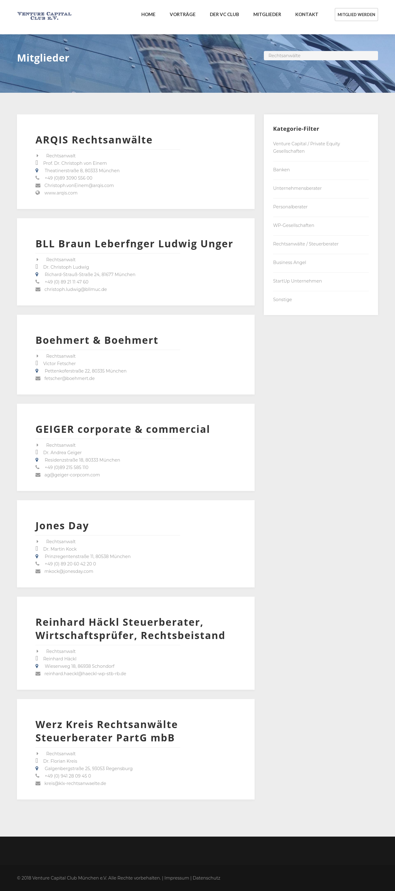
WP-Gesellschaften (293, 225)
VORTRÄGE (183, 14)
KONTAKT (306, 14)
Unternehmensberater (297, 188)
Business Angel (289, 262)
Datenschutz (206, 878)
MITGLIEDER (267, 14)
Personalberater (290, 207)
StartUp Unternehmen (297, 281)
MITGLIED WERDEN (356, 14)
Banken (281, 170)
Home (148, 14)
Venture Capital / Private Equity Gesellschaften (306, 147)
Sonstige (282, 299)
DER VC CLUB (224, 14)
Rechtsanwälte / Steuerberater (306, 244)
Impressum (176, 878)
